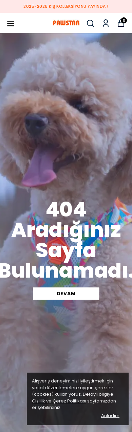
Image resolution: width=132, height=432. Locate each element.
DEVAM (66, 293)
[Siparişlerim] (105, 23)
